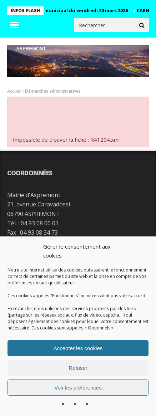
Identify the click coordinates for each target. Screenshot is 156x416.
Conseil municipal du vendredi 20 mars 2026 (79, 10)
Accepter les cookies (78, 348)
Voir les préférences (78, 388)
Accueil (14, 91)
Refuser (78, 368)
